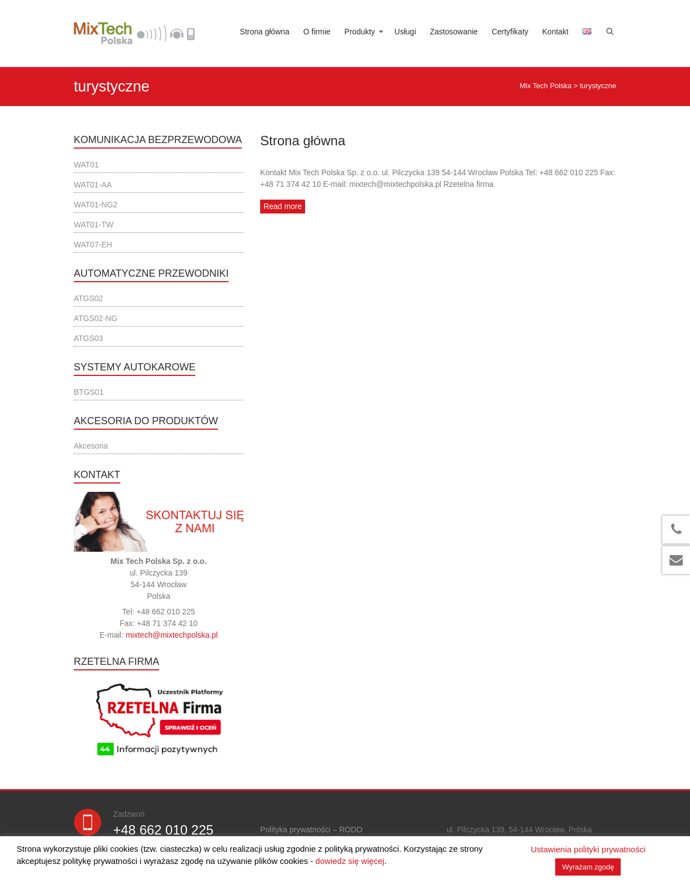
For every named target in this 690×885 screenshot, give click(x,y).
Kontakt (555, 31)
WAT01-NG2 (96, 204)
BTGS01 (89, 392)
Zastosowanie (454, 31)
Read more (282, 206)
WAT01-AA (92, 184)
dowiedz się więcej (350, 861)
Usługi (405, 31)
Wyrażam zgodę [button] (588, 867)
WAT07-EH (93, 244)
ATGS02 (88, 298)
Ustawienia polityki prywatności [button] (588, 849)
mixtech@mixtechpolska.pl (172, 634)
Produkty (359, 31)
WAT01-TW (94, 224)
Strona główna (265, 31)
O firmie (317, 31)
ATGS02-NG (95, 318)
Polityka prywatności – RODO (311, 829)
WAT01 (86, 164)
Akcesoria (91, 445)
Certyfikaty (509, 31)
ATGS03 (88, 338)
